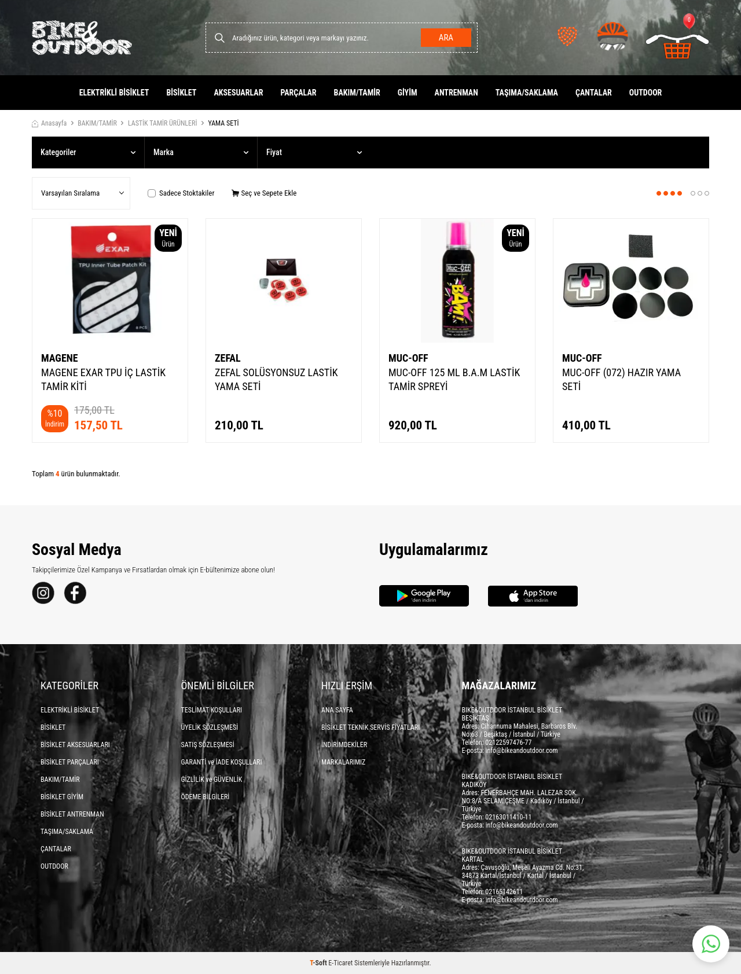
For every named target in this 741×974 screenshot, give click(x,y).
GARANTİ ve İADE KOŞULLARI (221, 762)
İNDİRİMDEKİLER (344, 745)
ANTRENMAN (456, 92)
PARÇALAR (298, 92)
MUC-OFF (408, 358)
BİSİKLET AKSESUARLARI (75, 745)
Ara (446, 37)
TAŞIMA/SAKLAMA (527, 92)
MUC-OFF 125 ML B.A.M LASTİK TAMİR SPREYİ (454, 379)
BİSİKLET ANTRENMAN (72, 814)
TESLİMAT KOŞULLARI (212, 710)
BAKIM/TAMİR (357, 92)
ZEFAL (228, 358)
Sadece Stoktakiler (181, 193)
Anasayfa (49, 123)
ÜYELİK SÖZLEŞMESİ (210, 727)
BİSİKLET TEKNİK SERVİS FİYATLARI (370, 727)
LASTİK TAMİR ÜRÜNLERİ (162, 123)
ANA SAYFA (337, 710)
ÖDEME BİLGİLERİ (205, 797)
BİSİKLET (181, 92)
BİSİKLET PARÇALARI (70, 762)
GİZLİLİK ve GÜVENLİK (212, 779)
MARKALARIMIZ (343, 762)
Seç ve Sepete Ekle (264, 193)
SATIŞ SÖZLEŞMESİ (207, 745)
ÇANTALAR (593, 92)
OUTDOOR (645, 92)
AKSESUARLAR (238, 92)
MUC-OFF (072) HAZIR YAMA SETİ (621, 379)
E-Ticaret (340, 963)
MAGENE (59, 358)
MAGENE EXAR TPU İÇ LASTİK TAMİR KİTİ (103, 379)
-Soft (319, 963)
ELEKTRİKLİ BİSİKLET (114, 92)
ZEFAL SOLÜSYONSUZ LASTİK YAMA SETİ (276, 379)
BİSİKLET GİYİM (62, 797)
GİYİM (407, 92)
